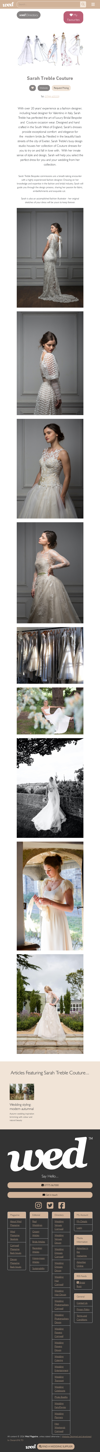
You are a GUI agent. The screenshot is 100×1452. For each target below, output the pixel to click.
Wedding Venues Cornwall (59, 1225)
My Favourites (73, 17)
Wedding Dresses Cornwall (59, 1253)
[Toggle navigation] (93, 4)
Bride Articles (38, 1241)
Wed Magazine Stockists (15, 1235)
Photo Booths (61, 1397)
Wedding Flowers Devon (59, 1346)
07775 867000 (50, 1185)
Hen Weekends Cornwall (60, 1427)
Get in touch (50, 1194)
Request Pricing (61, 87)
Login (79, 1227)
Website (44, 87)
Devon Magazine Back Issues (15, 1263)
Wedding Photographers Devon (62, 1318)
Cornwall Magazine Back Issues (15, 1249)
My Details (82, 1221)
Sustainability (38, 1268)
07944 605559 (52, 96)
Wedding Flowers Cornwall (59, 1332)
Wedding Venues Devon (59, 1239)
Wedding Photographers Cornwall (62, 1304)
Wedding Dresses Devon (59, 1267)
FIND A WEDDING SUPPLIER (55, 1446)
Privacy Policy (83, 1309)
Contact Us (82, 1302)
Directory (28, 15)
